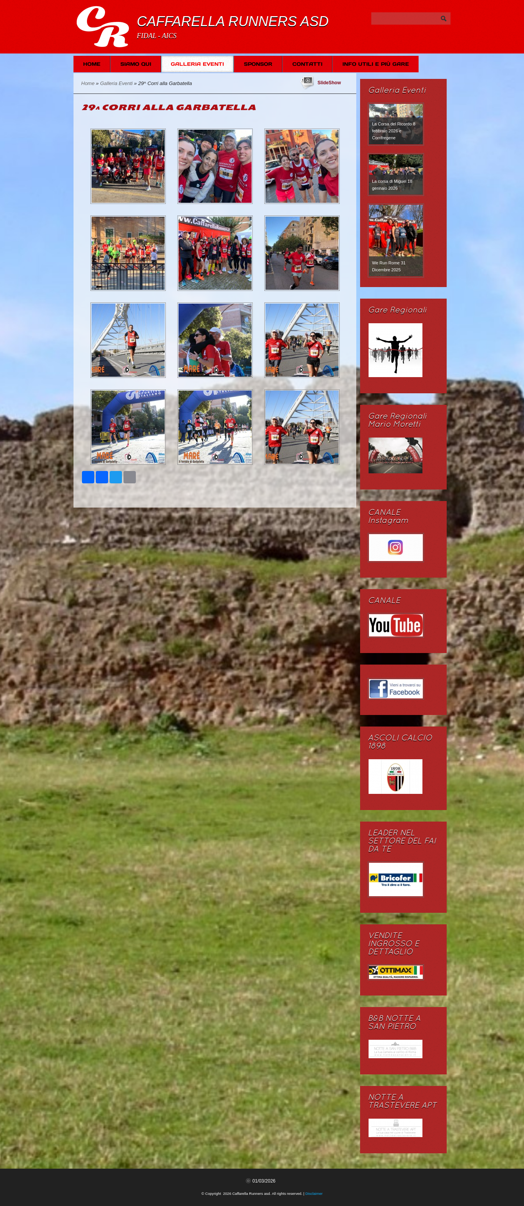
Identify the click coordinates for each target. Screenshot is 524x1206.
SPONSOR (258, 64)
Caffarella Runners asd (233, 21)
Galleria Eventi (197, 64)
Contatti (307, 64)
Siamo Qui (135, 64)
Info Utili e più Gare (375, 64)
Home (91, 64)
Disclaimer (314, 1193)
